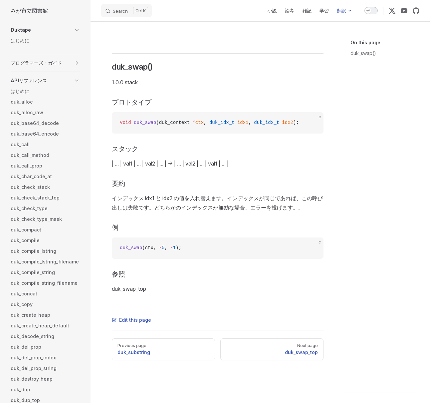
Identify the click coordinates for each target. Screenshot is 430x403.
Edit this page (131, 320)
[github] (416, 11)
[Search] (126, 10)
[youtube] (404, 11)
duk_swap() (363, 53)
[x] (392, 11)
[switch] (371, 10)
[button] (45, 30)
